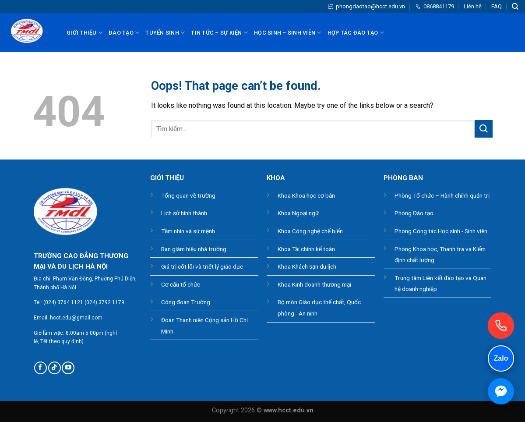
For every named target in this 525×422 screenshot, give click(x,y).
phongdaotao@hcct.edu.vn (366, 6)
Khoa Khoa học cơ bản (306, 195)
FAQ (496, 6)
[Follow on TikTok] (54, 368)
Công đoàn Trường (185, 301)
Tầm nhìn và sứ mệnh (188, 230)
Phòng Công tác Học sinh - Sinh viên (441, 230)
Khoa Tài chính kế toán (306, 248)
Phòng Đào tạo (414, 212)
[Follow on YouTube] (68, 368)
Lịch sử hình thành (184, 212)
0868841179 (434, 6)
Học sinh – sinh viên (287, 32)
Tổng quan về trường (188, 195)
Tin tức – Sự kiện (219, 32)
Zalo (501, 358)
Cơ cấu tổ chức (180, 284)
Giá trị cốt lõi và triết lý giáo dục (202, 266)
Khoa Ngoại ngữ (298, 212)
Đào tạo (124, 32)
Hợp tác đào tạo (356, 32)
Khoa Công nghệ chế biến (310, 230)
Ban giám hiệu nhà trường (193, 248)
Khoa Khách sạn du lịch (307, 266)
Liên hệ (473, 6)
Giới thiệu (84, 32)
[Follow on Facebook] (40, 368)
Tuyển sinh (165, 32)
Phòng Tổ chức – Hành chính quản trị (442, 195)
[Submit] (483, 128)
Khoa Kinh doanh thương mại (314, 284)
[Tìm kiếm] (515, 6)
